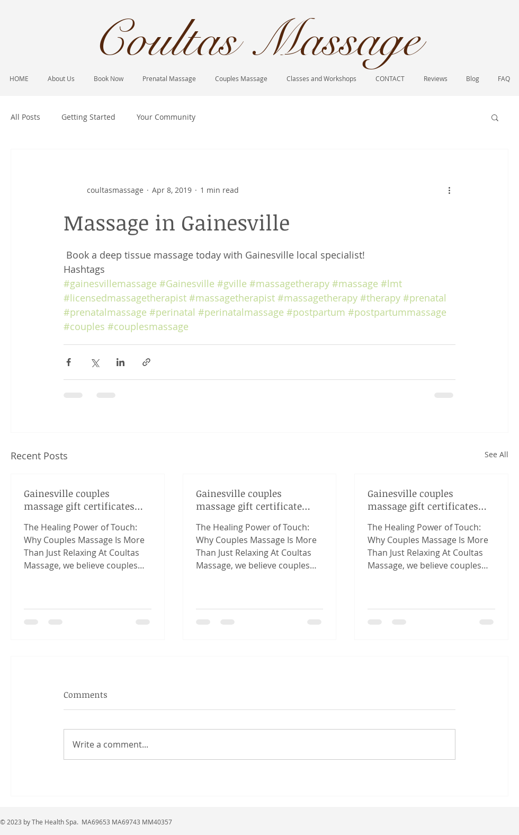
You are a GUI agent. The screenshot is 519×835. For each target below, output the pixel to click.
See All (496, 454)
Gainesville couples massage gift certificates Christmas (79, 499)
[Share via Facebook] (69, 362)
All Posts (25, 117)
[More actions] (449, 189)
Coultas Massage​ (256, 40)
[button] (495, 117)
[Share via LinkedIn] (120, 362)
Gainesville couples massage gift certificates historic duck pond (423, 499)
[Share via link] (146, 362)
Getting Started (88, 117)
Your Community (166, 117)
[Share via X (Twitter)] (95, 362)
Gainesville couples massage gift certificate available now (249, 499)
